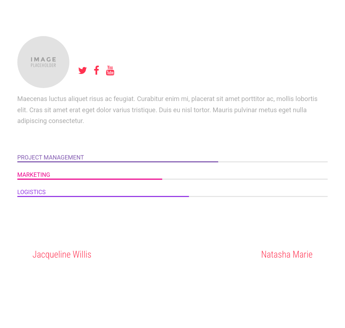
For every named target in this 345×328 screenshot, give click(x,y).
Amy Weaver (107, 42)
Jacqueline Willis (62, 254)
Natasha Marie (287, 254)
